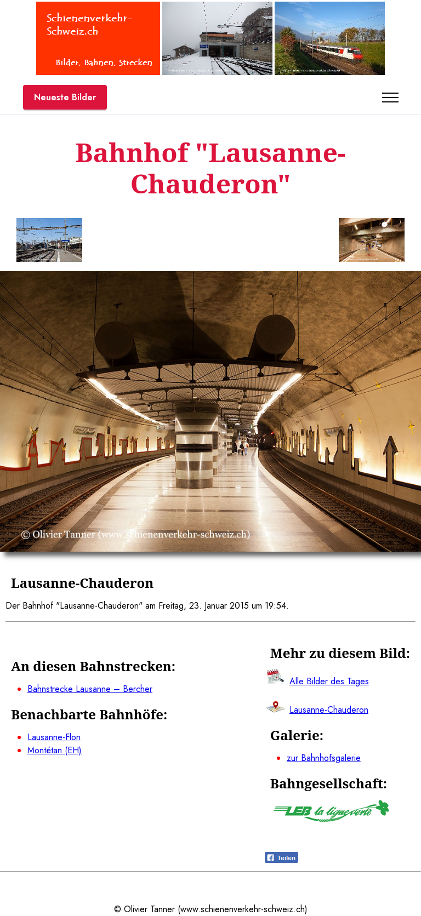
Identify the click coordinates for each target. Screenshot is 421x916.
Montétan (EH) (54, 750)
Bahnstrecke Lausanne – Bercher (89, 689)
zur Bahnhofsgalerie (324, 758)
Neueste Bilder (65, 97)
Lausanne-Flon (54, 737)
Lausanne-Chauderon (328, 709)
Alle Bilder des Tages (329, 681)
